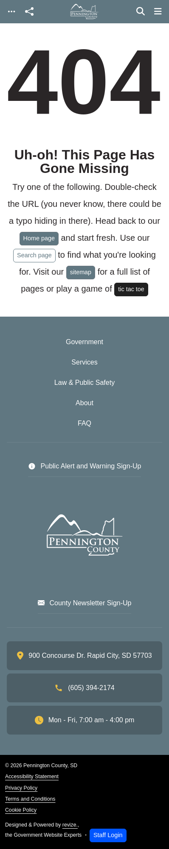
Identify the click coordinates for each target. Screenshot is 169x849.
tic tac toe (131, 289)
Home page (39, 238)
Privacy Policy (21, 788)
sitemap (80, 272)
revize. (70, 825)
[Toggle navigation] (11, 11)
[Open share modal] (29, 11)
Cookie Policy (21, 810)
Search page (34, 255)
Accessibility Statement (32, 776)
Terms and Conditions (30, 799)
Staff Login (108, 835)
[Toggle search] (140, 11)
